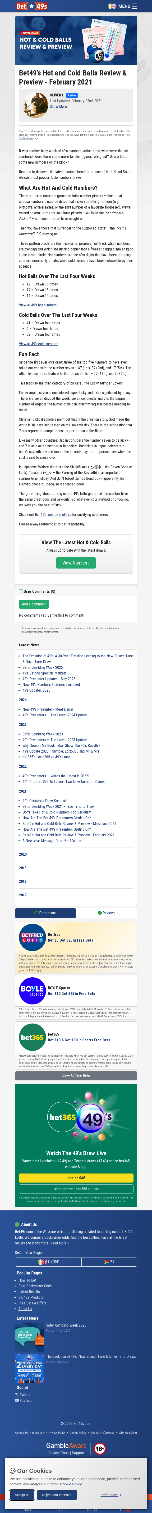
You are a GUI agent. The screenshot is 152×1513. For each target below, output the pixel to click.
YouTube (23, 1400)
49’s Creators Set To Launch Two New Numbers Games (64, 781)
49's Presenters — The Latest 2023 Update (55, 740)
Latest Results (29, 1291)
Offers (124, 1510)
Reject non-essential (57, 1494)
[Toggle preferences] (111, 1494)
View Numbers (76, 563)
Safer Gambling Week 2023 (43, 734)
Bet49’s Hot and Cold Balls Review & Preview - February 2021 (69, 835)
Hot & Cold (60, 1510)
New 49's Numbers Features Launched (51, 684)
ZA (109, 1262)
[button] (58, 106)
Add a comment (34, 604)
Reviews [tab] (106, 913)
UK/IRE (48, 1262)
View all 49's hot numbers (38, 305)
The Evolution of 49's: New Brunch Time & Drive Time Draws (91, 1356)
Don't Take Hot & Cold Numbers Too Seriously (57, 812)
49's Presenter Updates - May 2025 (49, 679)
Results (28, 1510)
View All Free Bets (76, 1076)
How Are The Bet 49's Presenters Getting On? (57, 818)
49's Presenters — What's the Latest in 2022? (56, 776)
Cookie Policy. (71, 1484)
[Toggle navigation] (121, 6)
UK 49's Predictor (31, 1297)
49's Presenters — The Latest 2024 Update (55, 715)
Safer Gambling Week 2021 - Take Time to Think (58, 806)
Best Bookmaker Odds (35, 1286)
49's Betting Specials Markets (45, 673)
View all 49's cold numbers (38, 344)
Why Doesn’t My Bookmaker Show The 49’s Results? (61, 745)
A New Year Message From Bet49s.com (52, 841)
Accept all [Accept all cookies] (22, 1494)
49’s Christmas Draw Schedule (45, 801)
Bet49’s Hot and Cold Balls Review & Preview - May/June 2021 (69, 823)
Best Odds (92, 1510)
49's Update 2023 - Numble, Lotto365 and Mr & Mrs (61, 751)
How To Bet (27, 1280)
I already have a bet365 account (76, 1189)
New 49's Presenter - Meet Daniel (48, 709)
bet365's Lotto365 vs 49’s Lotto (46, 757)
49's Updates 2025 (36, 690)
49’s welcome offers (56, 514)
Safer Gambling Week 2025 (43, 667)
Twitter (23, 1395)
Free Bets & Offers (32, 1303)
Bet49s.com (82, 1423)
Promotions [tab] (45, 913)
